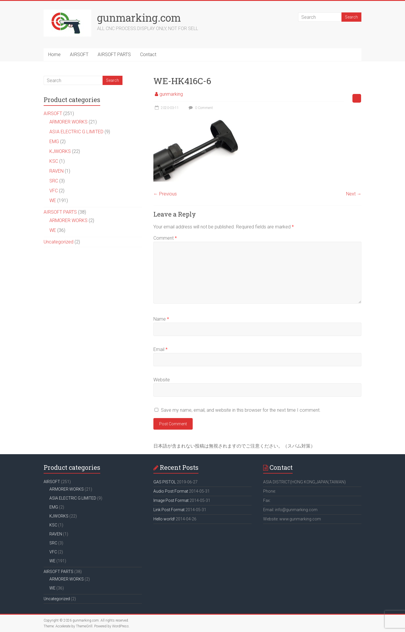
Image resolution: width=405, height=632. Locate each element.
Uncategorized (58, 242)
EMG (54, 141)
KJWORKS (60, 151)
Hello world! (164, 519)
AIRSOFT (79, 54)
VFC (53, 190)
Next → (353, 194)
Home (54, 54)
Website (161, 379)
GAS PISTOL (164, 482)
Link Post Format (169, 509)
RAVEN (56, 171)
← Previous (165, 194)
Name (161, 319)
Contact (148, 54)
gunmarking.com (139, 18)
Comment (165, 238)
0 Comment (200, 108)
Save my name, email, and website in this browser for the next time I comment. (241, 410)
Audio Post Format (170, 491)
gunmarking (171, 94)
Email (160, 349)
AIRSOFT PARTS (114, 54)
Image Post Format (171, 500)
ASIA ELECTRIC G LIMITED (76, 131)
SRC (53, 181)
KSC (53, 161)
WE (52, 200)
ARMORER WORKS (68, 122)
